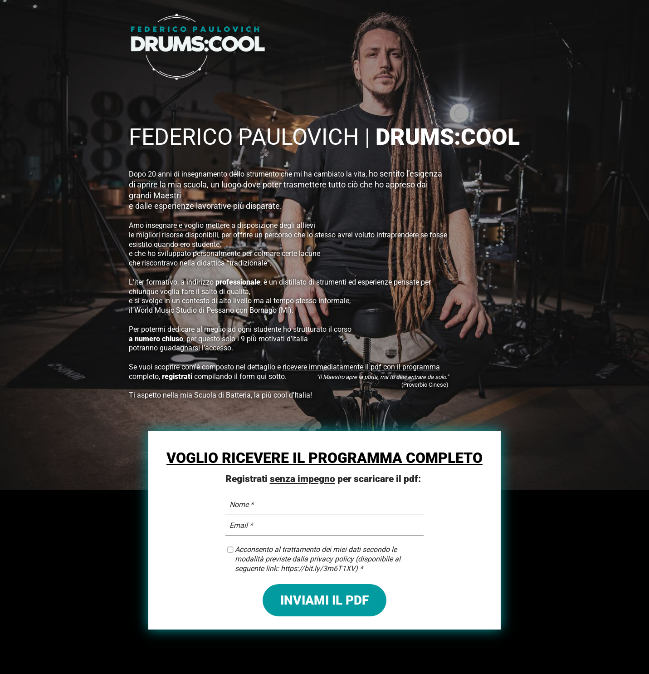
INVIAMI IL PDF (324, 600)
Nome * (241, 504)
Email (238, 525)
